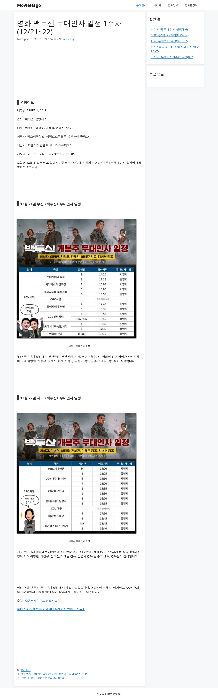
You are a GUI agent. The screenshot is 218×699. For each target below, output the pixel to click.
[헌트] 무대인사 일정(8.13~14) (169, 35)
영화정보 (173, 5)
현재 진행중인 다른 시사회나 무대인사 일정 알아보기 (51, 609)
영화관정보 (191, 5)
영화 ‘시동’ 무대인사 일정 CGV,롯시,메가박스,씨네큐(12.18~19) (54, 674)
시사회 (157, 5)
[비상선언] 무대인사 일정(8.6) (169, 29)
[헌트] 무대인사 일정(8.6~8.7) (169, 41)
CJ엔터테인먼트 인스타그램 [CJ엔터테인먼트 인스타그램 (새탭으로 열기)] (42, 600)
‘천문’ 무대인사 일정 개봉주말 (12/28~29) (43, 677)
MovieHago (29, 5)
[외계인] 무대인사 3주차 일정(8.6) (171, 57)
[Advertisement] (79, 71)
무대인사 (141, 5)
